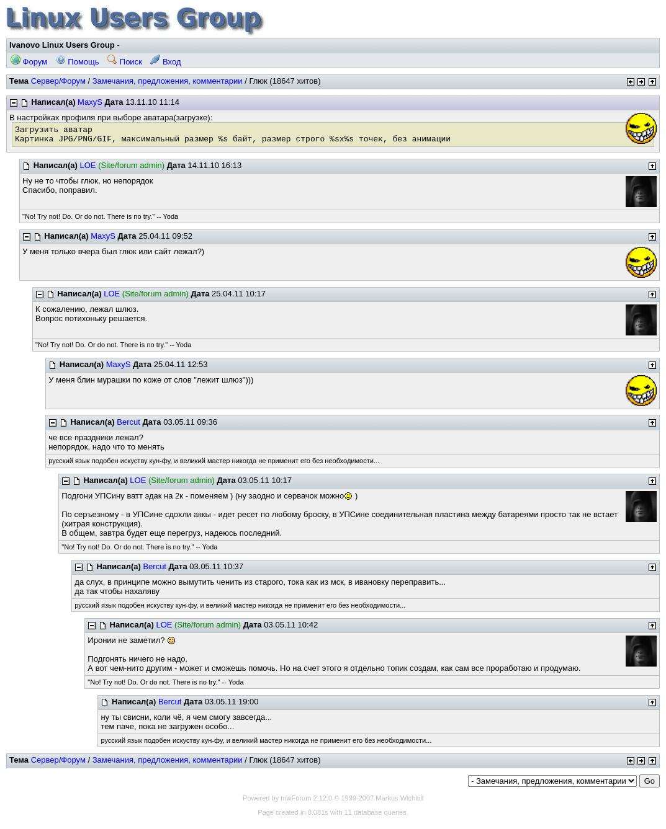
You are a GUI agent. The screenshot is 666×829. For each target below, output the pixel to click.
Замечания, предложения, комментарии (167, 81)
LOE (88, 165)
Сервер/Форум (58, 81)
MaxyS (90, 102)
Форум (29, 61)
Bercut (128, 422)
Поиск (124, 61)
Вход (165, 61)
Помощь (77, 61)
